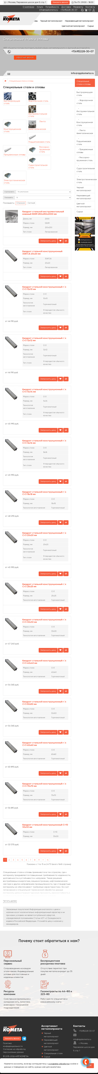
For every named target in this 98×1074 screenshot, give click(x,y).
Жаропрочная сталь (38, 101)
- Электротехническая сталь (86, 179)
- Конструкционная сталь (85, 122)
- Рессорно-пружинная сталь (85, 159)
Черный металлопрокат (51, 21)
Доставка (66, 7)
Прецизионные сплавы (14, 155)
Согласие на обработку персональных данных (14, 1050)
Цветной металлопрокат (73, 26)
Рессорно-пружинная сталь (44, 149)
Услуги (40, 7)
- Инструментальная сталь (85, 111)
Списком (20, 203)
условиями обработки (59, 1064)
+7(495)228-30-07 (68, 10)
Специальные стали (53, 1053)
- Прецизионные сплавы (85, 151)
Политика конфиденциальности (13, 1044)
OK (90, 1066)
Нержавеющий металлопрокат (79, 21)
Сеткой (31, 203)
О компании (28, 7)
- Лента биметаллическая (85, 131)
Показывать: (8, 197)
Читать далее (10, 901)
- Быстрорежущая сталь (85, 92)
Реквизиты (78, 7)
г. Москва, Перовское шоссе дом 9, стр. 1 (84, 1047)
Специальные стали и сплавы (21, 81)
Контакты (90, 7)
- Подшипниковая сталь (84, 141)
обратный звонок (25, 57)
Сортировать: (9, 192)
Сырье (90, 26)
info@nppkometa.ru (48, 10)
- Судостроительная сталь (86, 168)
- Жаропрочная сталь (85, 101)
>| (47, 860)
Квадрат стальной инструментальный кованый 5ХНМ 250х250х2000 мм (43, 213)
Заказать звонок (60, 2)
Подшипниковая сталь (39, 142)
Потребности (52, 7)
